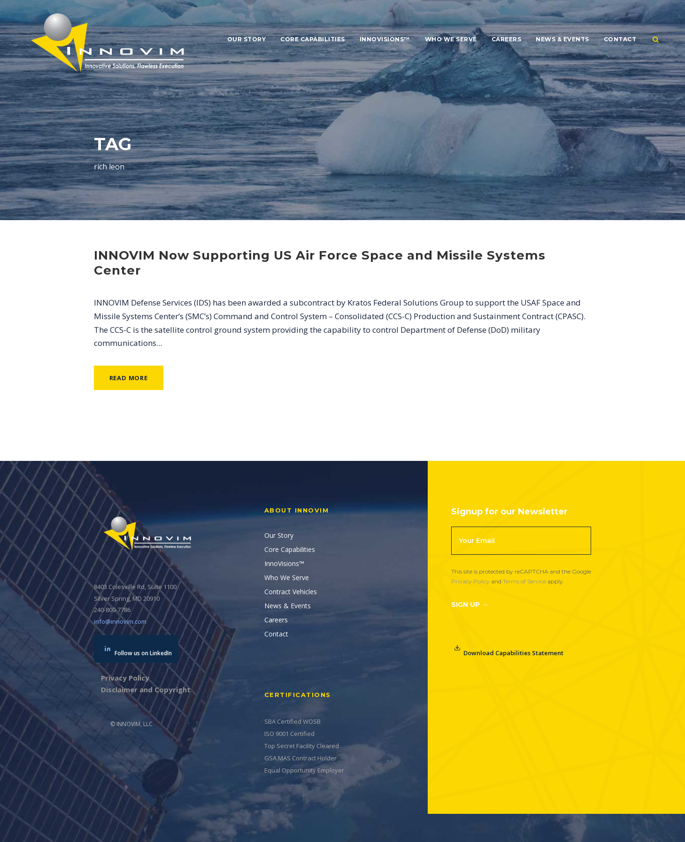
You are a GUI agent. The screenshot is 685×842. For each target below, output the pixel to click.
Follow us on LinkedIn (138, 651)
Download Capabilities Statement (508, 650)
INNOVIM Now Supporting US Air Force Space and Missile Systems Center (320, 262)
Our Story (246, 39)
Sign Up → (469, 604)
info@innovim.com (120, 621)
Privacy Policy (470, 581)
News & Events (562, 39)
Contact (620, 39)
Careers (507, 39)
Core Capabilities (312, 39)
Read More (128, 378)
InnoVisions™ (385, 39)
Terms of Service (524, 581)
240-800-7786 (112, 609)
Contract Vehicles (290, 591)
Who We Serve (451, 39)
